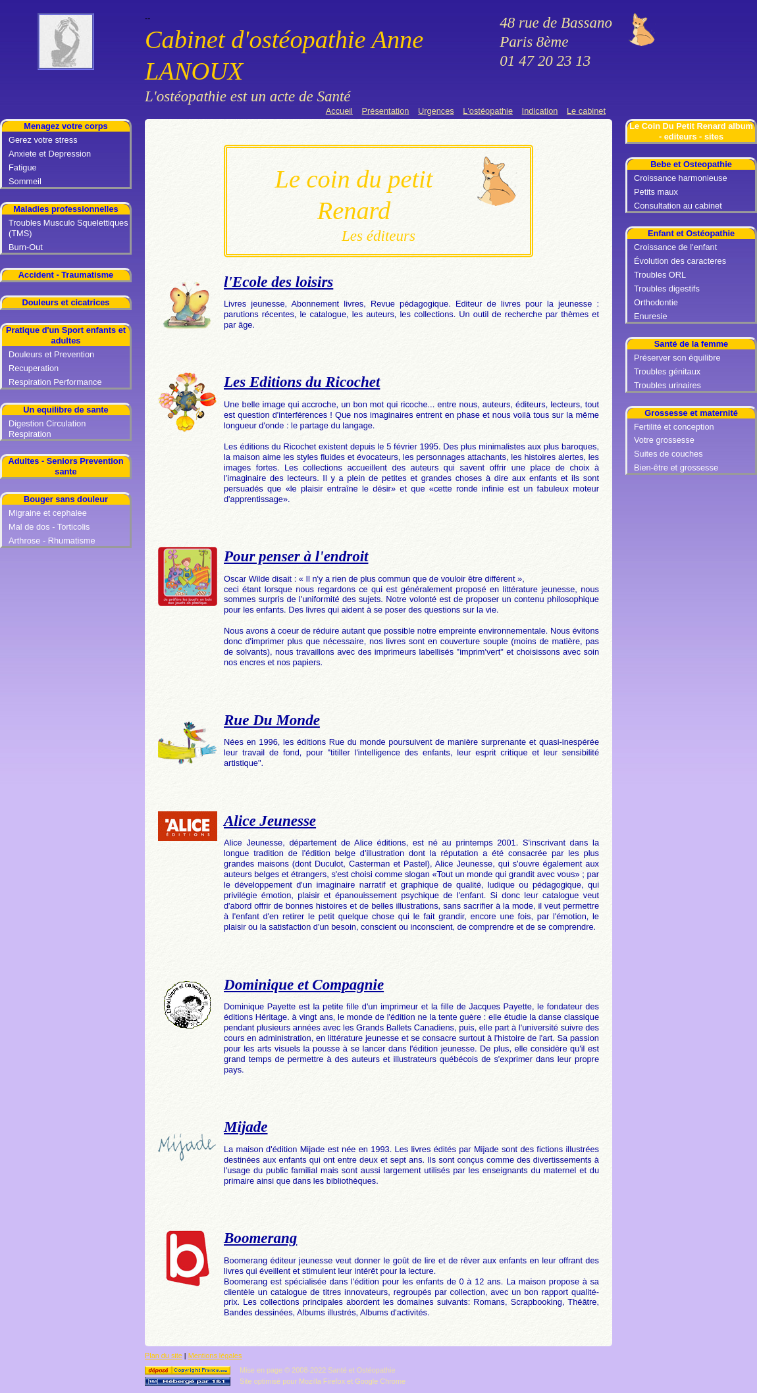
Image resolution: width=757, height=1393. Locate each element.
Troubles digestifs (667, 288)
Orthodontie (656, 302)
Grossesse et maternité (691, 413)
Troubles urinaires (667, 385)
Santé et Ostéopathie (361, 1370)
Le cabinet (586, 111)
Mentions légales (215, 1355)
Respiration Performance (55, 382)
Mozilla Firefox (322, 1381)
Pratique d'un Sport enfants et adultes (66, 335)
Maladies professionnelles (65, 209)
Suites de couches (668, 454)
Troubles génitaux (667, 371)
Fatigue (23, 167)
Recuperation (34, 368)
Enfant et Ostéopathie (691, 233)
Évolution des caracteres (680, 261)
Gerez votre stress (43, 140)
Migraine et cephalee (48, 513)
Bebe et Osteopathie (691, 164)
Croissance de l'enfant (675, 247)
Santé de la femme (691, 344)
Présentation (385, 111)
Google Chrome (380, 1381)
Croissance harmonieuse (680, 178)
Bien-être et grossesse (676, 467)
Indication (540, 111)
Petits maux (656, 192)
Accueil (339, 111)
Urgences (436, 111)
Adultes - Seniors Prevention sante (66, 466)
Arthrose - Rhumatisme (52, 540)
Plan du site (163, 1355)
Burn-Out (26, 247)
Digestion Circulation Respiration (47, 428)
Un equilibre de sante (65, 410)
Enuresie (650, 316)
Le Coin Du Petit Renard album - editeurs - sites (691, 131)
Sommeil (25, 181)
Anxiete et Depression (50, 154)
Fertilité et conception (674, 427)
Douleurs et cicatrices (65, 302)
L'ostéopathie (488, 111)
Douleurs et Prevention (51, 354)
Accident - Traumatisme (65, 275)
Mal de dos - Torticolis (49, 527)
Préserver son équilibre (677, 358)
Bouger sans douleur (66, 499)
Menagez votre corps (65, 126)
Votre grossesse (664, 440)
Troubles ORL (660, 275)
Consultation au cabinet (678, 206)
